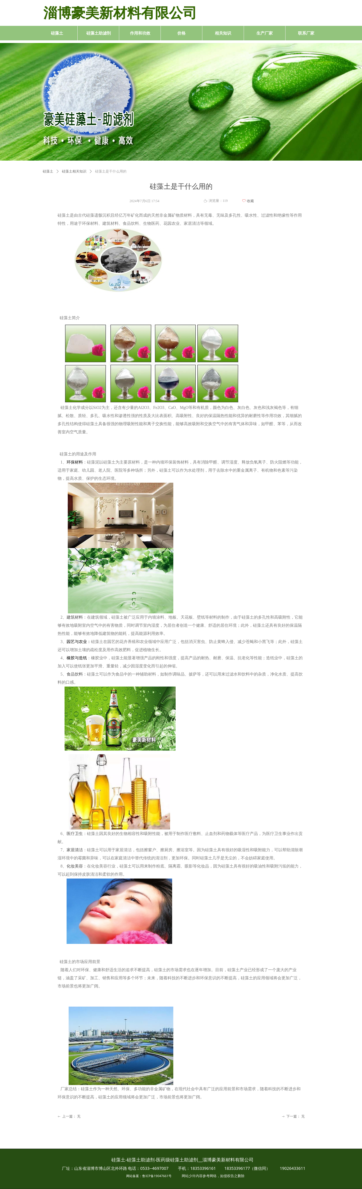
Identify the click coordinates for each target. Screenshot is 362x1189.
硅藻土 (48, 171)
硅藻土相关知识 (74, 171)
